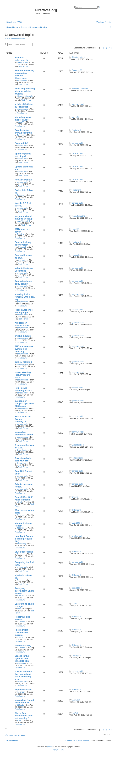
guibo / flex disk (23, 362)
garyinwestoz (22, 109)
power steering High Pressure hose (23, 375)
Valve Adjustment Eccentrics (24, 269)
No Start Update (23, 179)
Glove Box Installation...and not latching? (23, 715)
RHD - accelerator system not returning (24, 349)
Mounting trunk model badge (23, 118)
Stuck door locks (24, 551)
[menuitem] (19, 22)
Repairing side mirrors (22, 618)
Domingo (21, 663)
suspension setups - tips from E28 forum (24, 403)
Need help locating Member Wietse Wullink (25, 91)
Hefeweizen (22, 463)
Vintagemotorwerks (25, 96)
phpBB (49, 747)
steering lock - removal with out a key (25, 297)
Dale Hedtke (22, 450)
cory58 (21, 122)
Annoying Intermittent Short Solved (24, 591)
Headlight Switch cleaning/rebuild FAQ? (24, 539)
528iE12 (20, 705)
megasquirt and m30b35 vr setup (23, 217)
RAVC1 (20, 720)
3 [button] (106, 48)
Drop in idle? (22, 143)
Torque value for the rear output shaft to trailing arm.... (23, 675)
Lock (19, 609)
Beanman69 (22, 80)
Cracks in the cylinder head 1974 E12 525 (22, 658)
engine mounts (23, 336)
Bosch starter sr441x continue (23, 131)
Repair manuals (23, 689)
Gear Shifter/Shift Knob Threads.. (24, 498)
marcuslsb (22, 260)
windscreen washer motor (22, 324)
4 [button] (109, 48)
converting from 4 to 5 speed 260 (24, 701)
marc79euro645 (23, 221)
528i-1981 (21, 528)
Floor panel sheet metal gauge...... (24, 311)
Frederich (21, 135)
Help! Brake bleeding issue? (23, 389)
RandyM (20, 234)
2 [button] (102, 48)
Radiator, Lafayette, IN (21, 58)
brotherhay (21, 544)
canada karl (22, 146)
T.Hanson (21, 515)
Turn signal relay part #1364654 (24, 459)
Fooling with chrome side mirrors (21, 632)
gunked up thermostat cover (24, 433)
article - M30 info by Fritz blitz (23, 105)
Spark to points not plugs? (23, 155)
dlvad (19, 502)
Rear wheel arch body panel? (23, 282)
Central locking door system (23, 243)
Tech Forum (23, 66)
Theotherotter (23, 62)
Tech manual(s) (23, 645)
